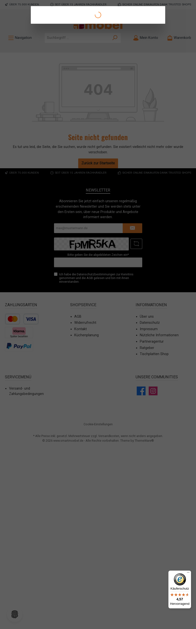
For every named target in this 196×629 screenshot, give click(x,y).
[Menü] (188, 573)
